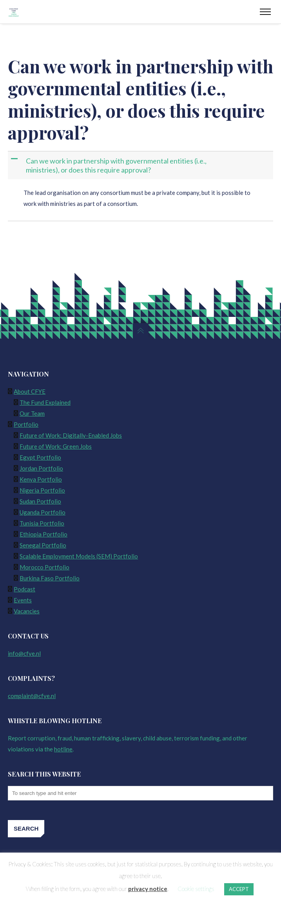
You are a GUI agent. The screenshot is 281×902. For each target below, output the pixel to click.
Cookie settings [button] (196, 888)
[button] (141, 165)
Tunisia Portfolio (42, 523)
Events (23, 600)
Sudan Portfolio (40, 501)
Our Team (32, 413)
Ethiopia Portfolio (43, 534)
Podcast (24, 589)
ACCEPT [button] (239, 889)
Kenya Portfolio (41, 479)
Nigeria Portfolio (42, 490)
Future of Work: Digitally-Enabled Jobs (71, 435)
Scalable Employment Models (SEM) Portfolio (79, 556)
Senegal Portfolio (43, 545)
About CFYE (29, 391)
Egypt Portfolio (40, 457)
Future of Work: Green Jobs (56, 446)
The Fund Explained (45, 402)
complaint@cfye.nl (32, 695)
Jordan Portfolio (41, 468)
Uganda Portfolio (42, 512)
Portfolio (26, 424)
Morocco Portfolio (44, 567)
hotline (63, 749)
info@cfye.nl (24, 653)
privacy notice (147, 888)
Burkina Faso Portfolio (50, 578)
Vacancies (27, 611)
